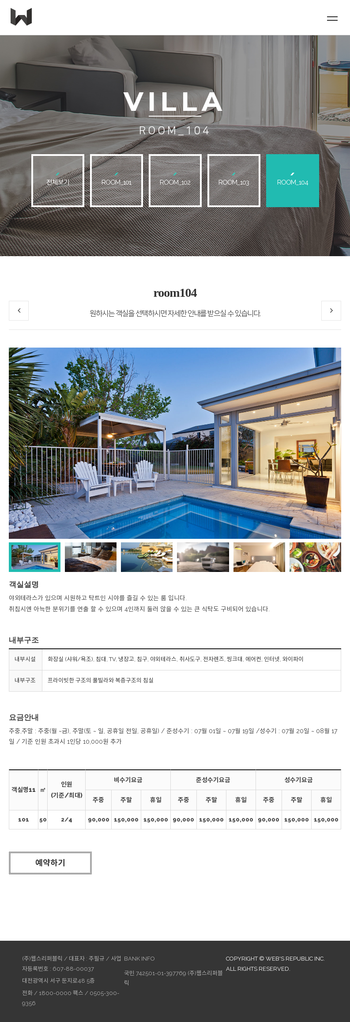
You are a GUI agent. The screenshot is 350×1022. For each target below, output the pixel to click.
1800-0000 (55, 993)
